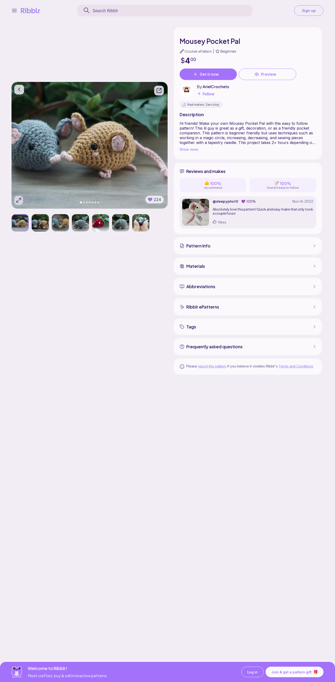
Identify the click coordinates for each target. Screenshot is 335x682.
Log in (252, 672)
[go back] (19, 89)
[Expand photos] (18, 200)
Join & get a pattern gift (294, 672)
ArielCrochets (216, 86)
